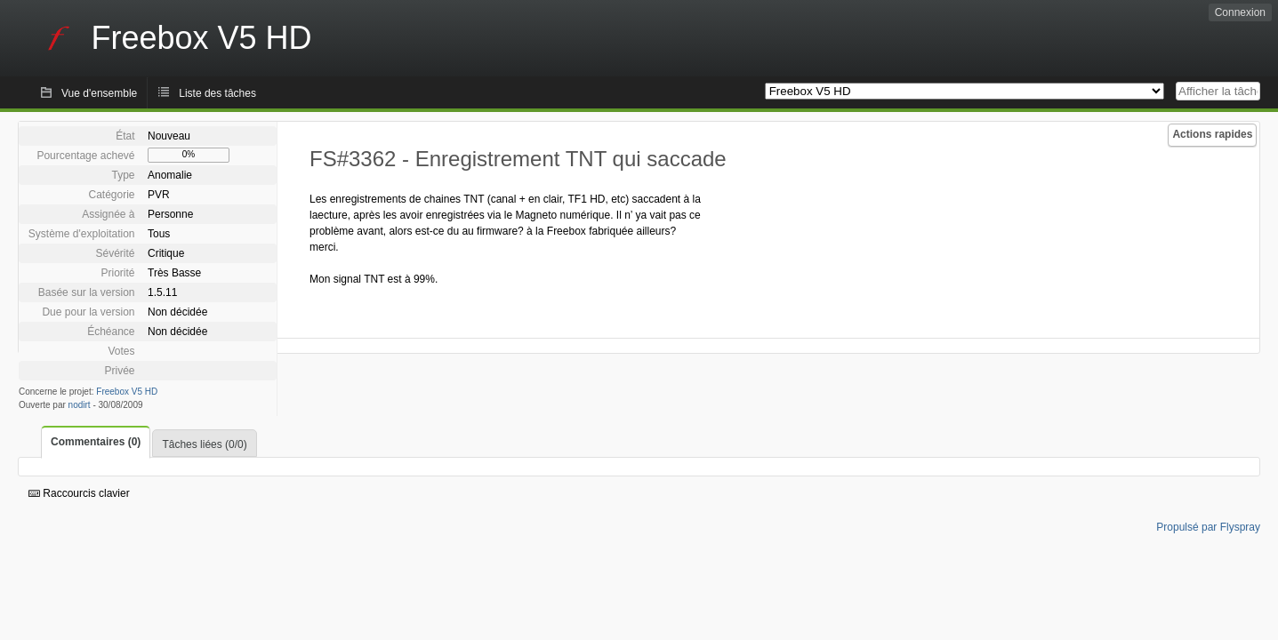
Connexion (1240, 12)
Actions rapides (1212, 134)
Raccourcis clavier (79, 493)
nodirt (79, 405)
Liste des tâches (217, 93)
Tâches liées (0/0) (204, 444)
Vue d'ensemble (99, 93)
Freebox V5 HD (126, 391)
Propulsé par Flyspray (1208, 527)
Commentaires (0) (96, 442)
